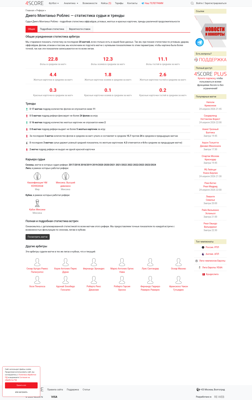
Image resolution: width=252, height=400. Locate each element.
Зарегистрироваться (215, 3)
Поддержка (73, 389)
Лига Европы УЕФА (210, 267)
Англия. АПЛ (210, 254)
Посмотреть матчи (38, 237)
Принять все (21, 385)
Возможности (90, 3)
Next (222, 31)
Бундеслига (210, 274)
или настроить (21, 392)
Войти (199, 3)
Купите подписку (207, 78)
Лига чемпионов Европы (210, 260)
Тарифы (119, 3)
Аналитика (71, 3)
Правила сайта (55, 389)
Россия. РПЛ (210, 247)
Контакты (132, 3)
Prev (198, 31)
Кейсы (106, 3)
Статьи (86, 389)
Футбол (54, 3)
